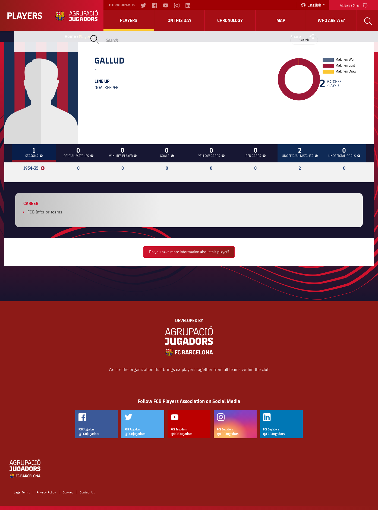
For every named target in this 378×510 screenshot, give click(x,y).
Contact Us (87, 492)
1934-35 (34, 168)
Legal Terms (22, 492)
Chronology (230, 20)
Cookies (67, 492)
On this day (179, 20)
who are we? (331, 20)
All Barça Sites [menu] (353, 4)
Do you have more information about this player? (189, 252)
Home (70, 36)
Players (128, 20)
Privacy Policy (46, 492)
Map (280, 20)
